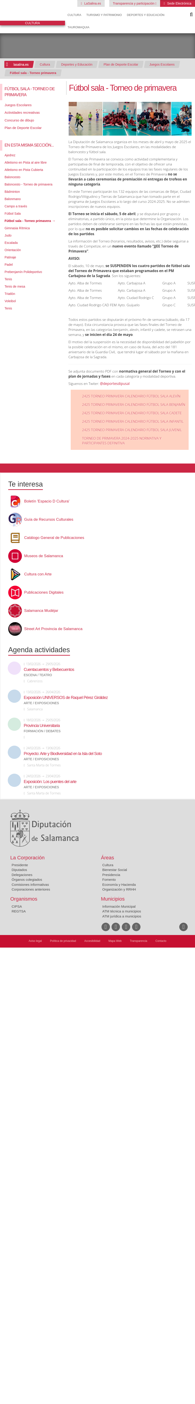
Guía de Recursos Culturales (48, 520)
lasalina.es (21, 64)
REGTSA (19, 911)
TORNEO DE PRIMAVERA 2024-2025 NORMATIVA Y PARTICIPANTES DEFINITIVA (121, 441)
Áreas (107, 857)
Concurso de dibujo (19, 120)
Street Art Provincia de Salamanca (53, 629)
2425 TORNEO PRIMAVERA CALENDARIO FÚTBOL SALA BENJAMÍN (133, 404)
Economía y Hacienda (119, 884)
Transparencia (138, 941)
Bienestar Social (114, 870)
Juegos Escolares (162, 64)
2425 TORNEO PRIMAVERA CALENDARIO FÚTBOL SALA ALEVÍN (131, 396)
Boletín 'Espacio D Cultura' (47, 501)
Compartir (5, 468)
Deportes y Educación (145, 15)
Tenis (8, 279)
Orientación (13, 250)
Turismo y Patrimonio (104, 15)
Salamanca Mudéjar (41, 611)
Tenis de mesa (15, 286)
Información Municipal (119, 906)
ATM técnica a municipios (121, 911)
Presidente (20, 865)
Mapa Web (115, 941)
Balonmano (13, 199)
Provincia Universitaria (42, 725)
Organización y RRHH (119, 889)
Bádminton (12, 191)
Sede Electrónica (178, 3)
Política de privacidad (63, 941)
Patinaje (10, 257)
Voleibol (10, 301)
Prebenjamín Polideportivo (23, 272)
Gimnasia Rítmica (17, 228)
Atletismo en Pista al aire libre (26, 162)
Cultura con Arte (38, 574)
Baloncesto (12, 177)
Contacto (161, 941)
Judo (8, 235)
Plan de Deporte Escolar (121, 64)
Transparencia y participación (134, 3)
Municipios (113, 899)
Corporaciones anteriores (31, 889)
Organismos (23, 899)
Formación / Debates (42, 731)
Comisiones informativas (30, 884)
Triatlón (10, 294)
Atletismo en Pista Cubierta (24, 170)
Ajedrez (10, 155)
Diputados (19, 870)
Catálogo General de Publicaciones (54, 538)
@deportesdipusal (115, 383)
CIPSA (17, 906)
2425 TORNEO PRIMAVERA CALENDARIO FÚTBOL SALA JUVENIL (132, 430)
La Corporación (27, 857)
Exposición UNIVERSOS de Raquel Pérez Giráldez (66, 697)
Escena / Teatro (38, 675)
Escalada (11, 243)
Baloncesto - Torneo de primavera (28, 184)
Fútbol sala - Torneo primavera (33, 73)
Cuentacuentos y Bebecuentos (49, 669)
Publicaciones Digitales (44, 592)
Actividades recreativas (22, 112)
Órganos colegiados (27, 879)
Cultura (74, 15)
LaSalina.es (92, 3)
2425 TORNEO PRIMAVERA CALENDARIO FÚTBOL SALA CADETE (132, 413)
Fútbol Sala (13, 213)
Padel (9, 264)
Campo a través (16, 206)
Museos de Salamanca (43, 556)
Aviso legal (35, 941)
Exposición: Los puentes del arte (50, 781)
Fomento (109, 879)
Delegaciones (22, 875)
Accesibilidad (92, 941)
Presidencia (111, 875)
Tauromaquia (78, 27)
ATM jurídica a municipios (121, 916)
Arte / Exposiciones (41, 703)
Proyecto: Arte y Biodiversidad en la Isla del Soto (63, 753)
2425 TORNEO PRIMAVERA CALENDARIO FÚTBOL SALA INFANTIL (133, 421)
